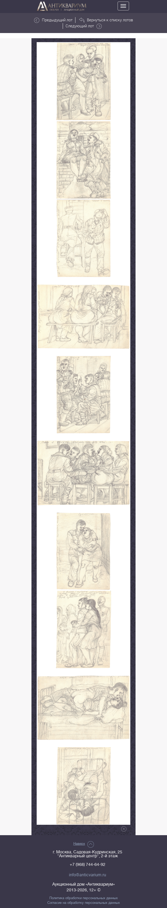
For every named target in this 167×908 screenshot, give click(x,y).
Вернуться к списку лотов (106, 20)
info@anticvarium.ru (87, 875)
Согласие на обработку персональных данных (83, 902)
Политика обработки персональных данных (83, 898)
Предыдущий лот (53, 20)
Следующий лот (84, 26)
